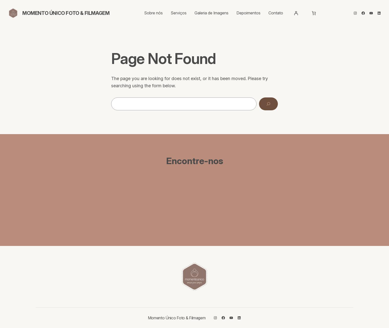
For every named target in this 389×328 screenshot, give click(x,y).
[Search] (268, 103)
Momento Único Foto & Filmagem (65, 13)
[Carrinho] (314, 13)
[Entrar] (296, 13)
